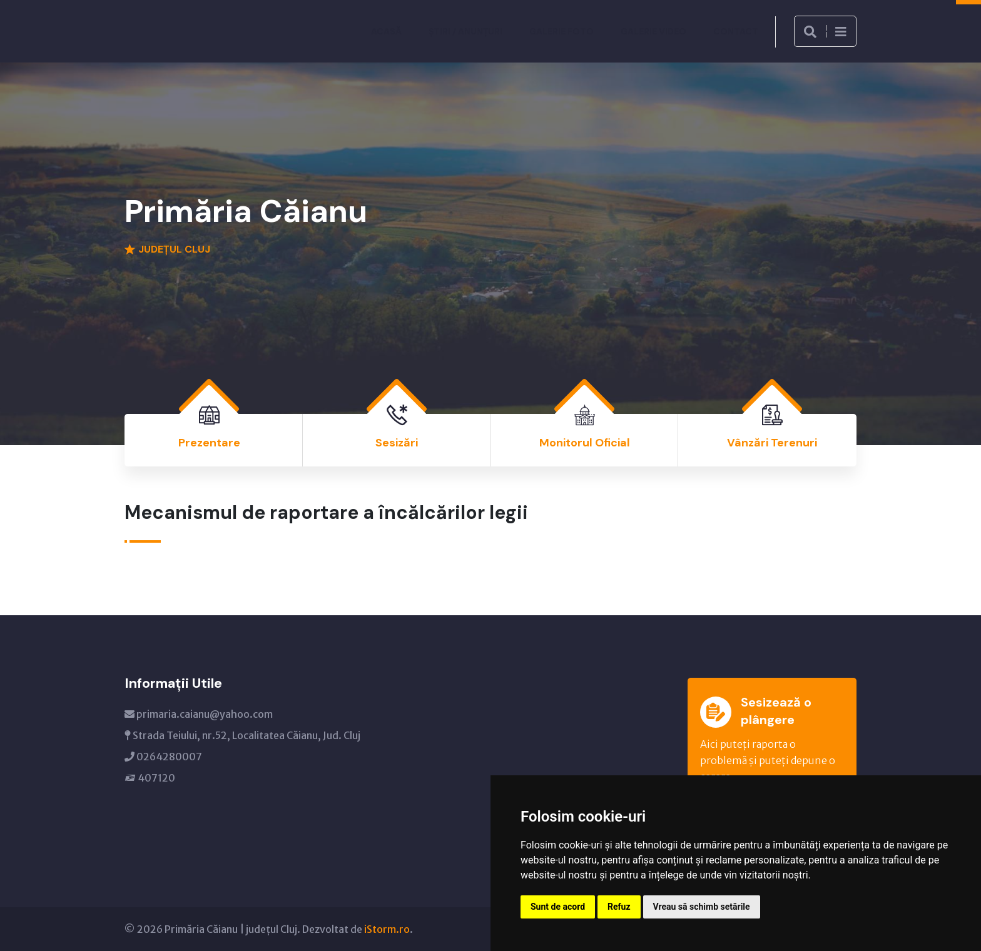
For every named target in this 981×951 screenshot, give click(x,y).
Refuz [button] (619, 907)
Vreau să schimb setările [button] (701, 907)
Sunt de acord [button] (558, 907)
